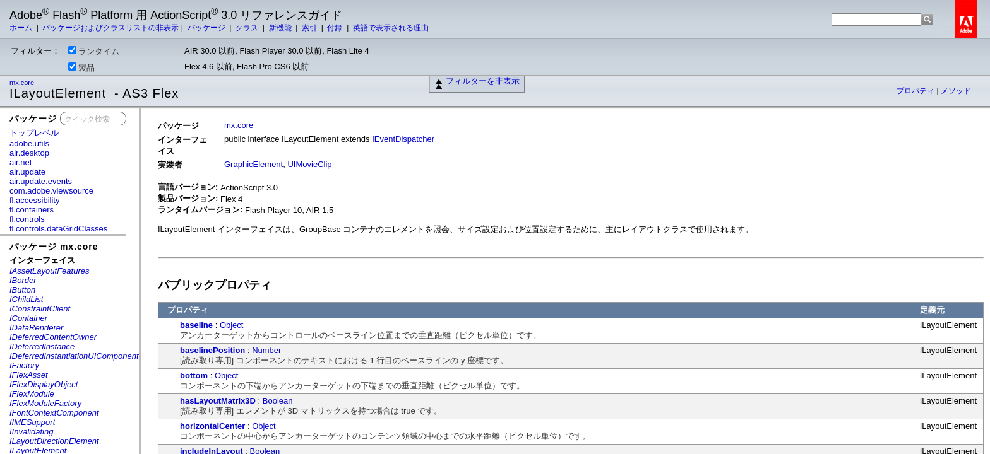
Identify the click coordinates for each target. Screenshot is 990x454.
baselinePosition (212, 350)
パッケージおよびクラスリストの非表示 (110, 27)
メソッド (956, 90)
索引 (310, 27)
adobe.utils (29, 143)
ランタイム (93, 51)
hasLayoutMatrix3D (218, 400)
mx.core (22, 82)
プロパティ (916, 90)
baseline (196, 325)
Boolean (278, 400)
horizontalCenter (212, 426)
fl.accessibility (34, 200)
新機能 (281, 27)
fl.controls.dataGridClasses (58, 228)
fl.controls (27, 219)
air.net (20, 162)
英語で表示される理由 (391, 27)
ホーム (21, 27)
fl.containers (31, 209)
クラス (248, 27)
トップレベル (34, 132)
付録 (335, 27)
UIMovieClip (309, 164)
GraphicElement (253, 164)
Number (266, 350)
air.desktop (29, 153)
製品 (81, 67)
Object (232, 325)
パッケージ (207, 27)
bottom (194, 375)
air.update (27, 172)
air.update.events (40, 181)
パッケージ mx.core (53, 247)
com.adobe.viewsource (51, 190)
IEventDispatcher (403, 139)
